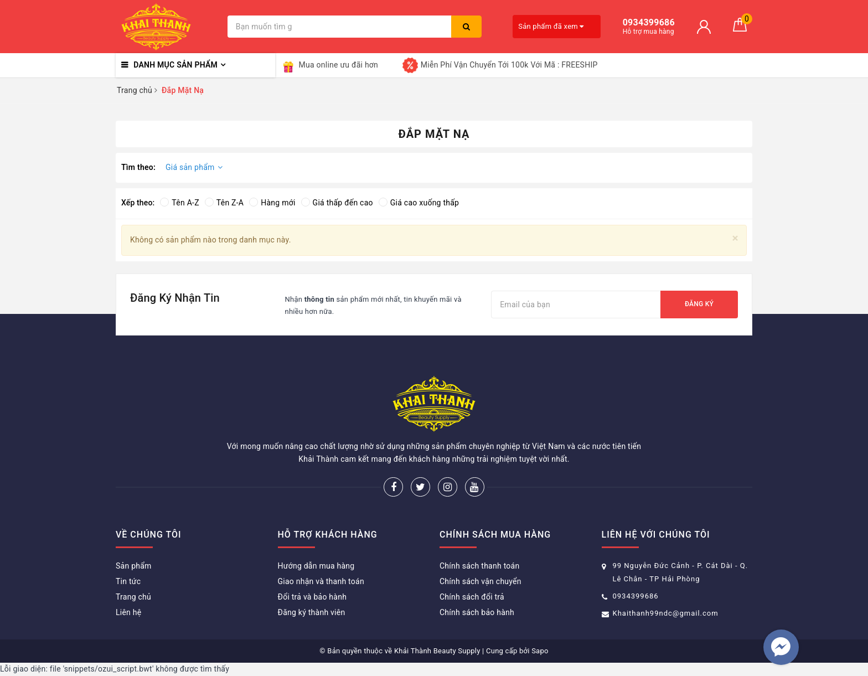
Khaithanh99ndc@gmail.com (666, 613)
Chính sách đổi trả (472, 596)
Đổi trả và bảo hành (312, 596)
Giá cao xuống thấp (419, 202)
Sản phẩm (134, 565)
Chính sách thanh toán (479, 565)
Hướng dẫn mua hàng (316, 565)
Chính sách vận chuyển (480, 581)
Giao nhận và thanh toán (321, 581)
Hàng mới (272, 202)
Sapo (540, 651)
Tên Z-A (224, 202)
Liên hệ (128, 612)
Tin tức (128, 581)
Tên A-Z (179, 202)
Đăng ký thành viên (311, 612)
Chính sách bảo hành (477, 612)
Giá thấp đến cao (337, 202)
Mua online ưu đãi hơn (330, 65)
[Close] (735, 238)
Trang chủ (133, 596)
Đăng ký (699, 304)
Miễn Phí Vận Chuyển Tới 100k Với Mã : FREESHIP (500, 65)
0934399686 (636, 596)
